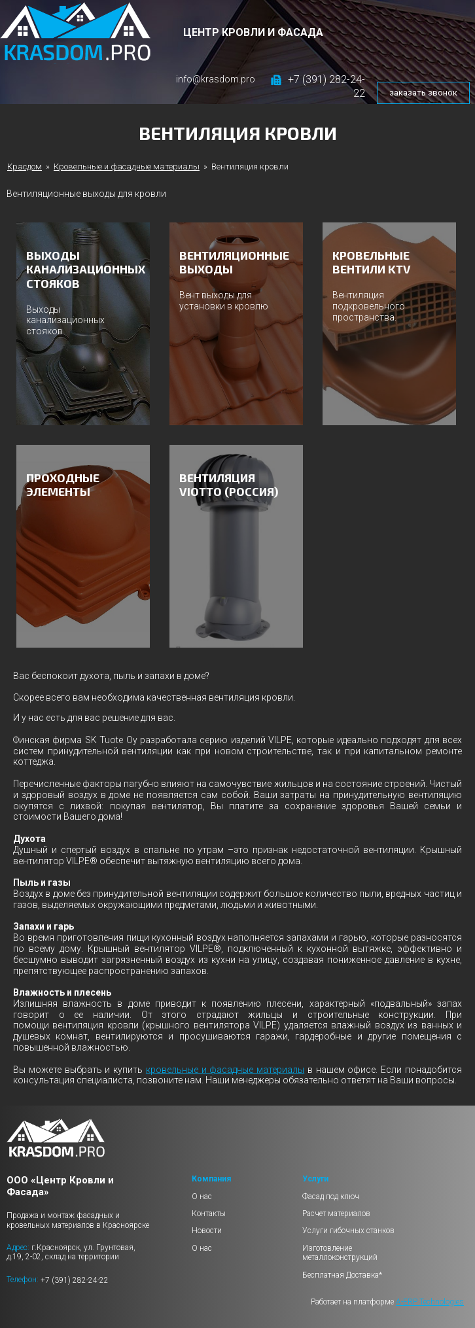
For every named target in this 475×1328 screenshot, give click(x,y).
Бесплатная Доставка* (342, 1275)
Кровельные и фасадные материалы (127, 166)
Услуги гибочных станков (348, 1230)
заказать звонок (423, 92)
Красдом (24, 166)
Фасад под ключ (330, 1196)
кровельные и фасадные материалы (225, 1069)
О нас (202, 1196)
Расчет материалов (336, 1213)
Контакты (209, 1213)
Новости (207, 1230)
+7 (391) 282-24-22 (75, 1279)
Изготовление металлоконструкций (340, 1253)
